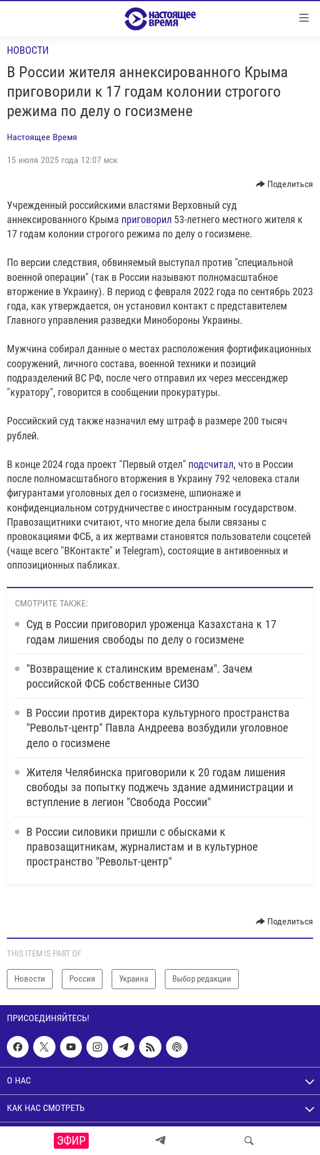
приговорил (146, 219)
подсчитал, (212, 464)
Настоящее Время (42, 137)
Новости (28, 50)
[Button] (285, 184)
